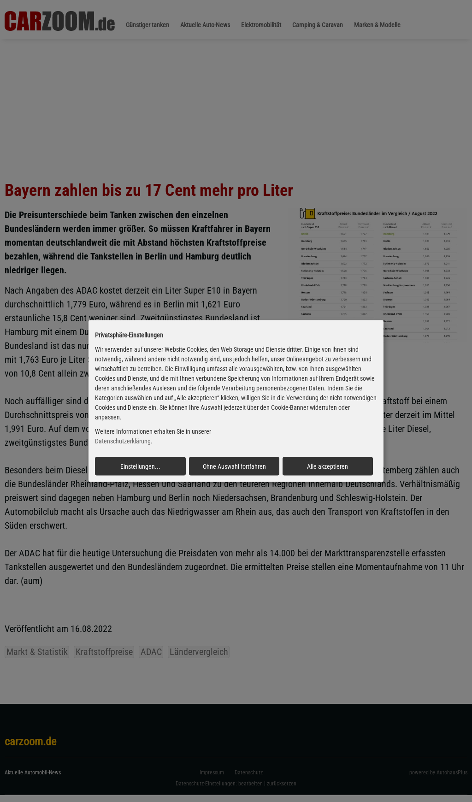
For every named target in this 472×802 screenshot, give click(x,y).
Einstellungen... (140, 466)
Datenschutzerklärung (123, 441)
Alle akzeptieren (327, 466)
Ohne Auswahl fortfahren (234, 466)
